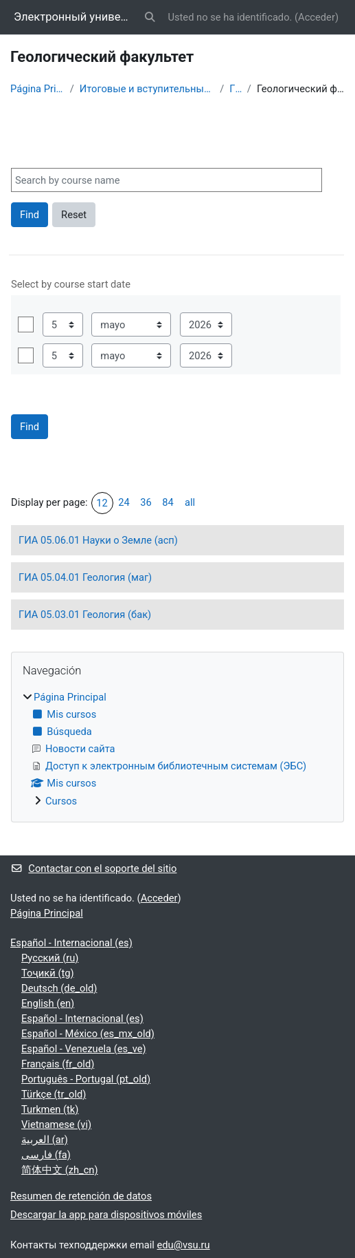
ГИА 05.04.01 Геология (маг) (85, 577)
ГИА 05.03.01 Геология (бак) (85, 614)
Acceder (316, 17)
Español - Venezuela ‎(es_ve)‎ (83, 1049)
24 (124, 502)
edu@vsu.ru (183, 1245)
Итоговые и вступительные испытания (147, 89)
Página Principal (37, 89)
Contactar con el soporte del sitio (93, 868)
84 (168, 502)
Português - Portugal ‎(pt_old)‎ (85, 1079)
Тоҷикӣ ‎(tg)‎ (47, 973)
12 (102, 503)
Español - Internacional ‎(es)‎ (71, 943)
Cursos (61, 801)
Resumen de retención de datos (81, 1196)
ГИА (235, 89)
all (190, 502)
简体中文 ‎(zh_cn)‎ (59, 1170)
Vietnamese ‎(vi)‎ (56, 1124)
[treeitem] (177, 749)
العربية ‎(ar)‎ (44, 1139)
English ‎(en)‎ (47, 1003)
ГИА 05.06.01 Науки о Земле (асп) (98, 540)
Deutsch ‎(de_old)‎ (59, 988)
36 (146, 502)
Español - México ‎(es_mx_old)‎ (87, 1033)
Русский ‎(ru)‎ (49, 958)
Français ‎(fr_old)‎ (57, 1064)
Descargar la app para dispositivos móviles (106, 1214)
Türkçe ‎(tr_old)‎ (53, 1094)
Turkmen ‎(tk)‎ (49, 1109)
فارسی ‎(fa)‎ (46, 1155)
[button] (149, 17)
